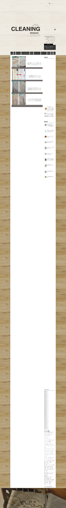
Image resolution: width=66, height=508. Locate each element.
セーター (50, 444)
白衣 (44, 470)
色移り (48, 482)
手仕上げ (48, 466)
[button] (55, 29)
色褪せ (50, 482)
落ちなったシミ (46, 483)
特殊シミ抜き (52, 469)
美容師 (53, 479)
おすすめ (48, 432)
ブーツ (48, 453)
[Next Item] (52, 109)
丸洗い (51, 460)
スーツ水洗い (46, 444)
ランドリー (45, 456)
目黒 (46, 470)
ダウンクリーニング (47, 450)
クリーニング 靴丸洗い (47, 441)
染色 (52, 467)
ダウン (45, 447)
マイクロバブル (46, 454)
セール (53, 444)
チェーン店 (52, 450)
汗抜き (45, 469)
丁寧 (48, 460)
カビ (44, 435)
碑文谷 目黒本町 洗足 (47, 479)
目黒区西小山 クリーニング (48, 476)
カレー (50, 435)
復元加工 (45, 466)
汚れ (47, 469)
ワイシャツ (45, 460)
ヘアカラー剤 (51, 453)
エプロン (51, 434)
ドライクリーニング (47, 451)
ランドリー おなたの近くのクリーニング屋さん (49, 457)
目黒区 (45, 473)
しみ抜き (45, 434)
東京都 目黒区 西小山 (47, 467)
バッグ (45, 453)
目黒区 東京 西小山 (50, 473)
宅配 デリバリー (46, 463)
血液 (50, 483)
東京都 (51, 466)
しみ (51, 432)
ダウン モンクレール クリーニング (49, 448)
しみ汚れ (48, 434)
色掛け (45, 482)
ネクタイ (52, 451)
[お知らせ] (48, 44)
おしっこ (45, 432)
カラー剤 (47, 435)
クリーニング (46, 437)
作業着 (53, 460)
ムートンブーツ (51, 454)
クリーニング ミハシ (47, 438)
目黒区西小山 (46, 475)
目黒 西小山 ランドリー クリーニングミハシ (49, 472)
